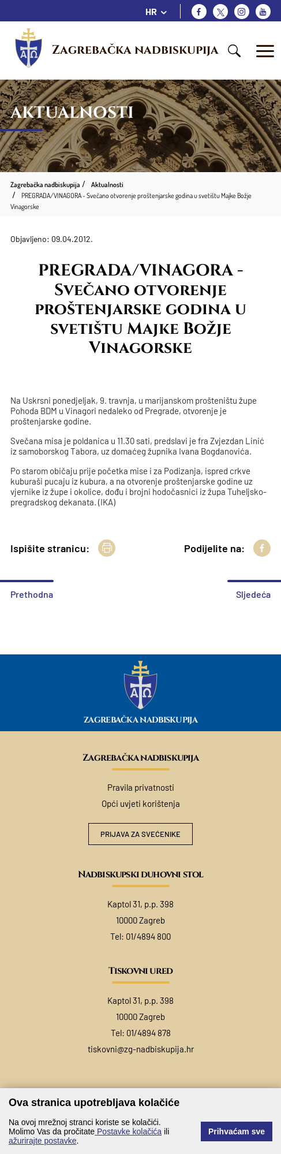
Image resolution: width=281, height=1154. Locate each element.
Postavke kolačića (128, 1131)
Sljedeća (253, 594)
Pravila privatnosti (140, 787)
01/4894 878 (148, 1033)
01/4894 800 (148, 936)
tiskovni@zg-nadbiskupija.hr (141, 1049)
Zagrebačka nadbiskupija (135, 50)
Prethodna (31, 594)
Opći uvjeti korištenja (141, 803)
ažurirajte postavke (43, 1140)
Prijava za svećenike (140, 834)
